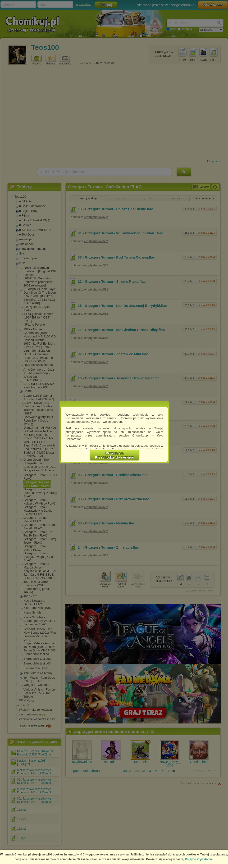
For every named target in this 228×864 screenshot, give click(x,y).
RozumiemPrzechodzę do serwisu (114, 455)
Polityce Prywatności (199, 859)
